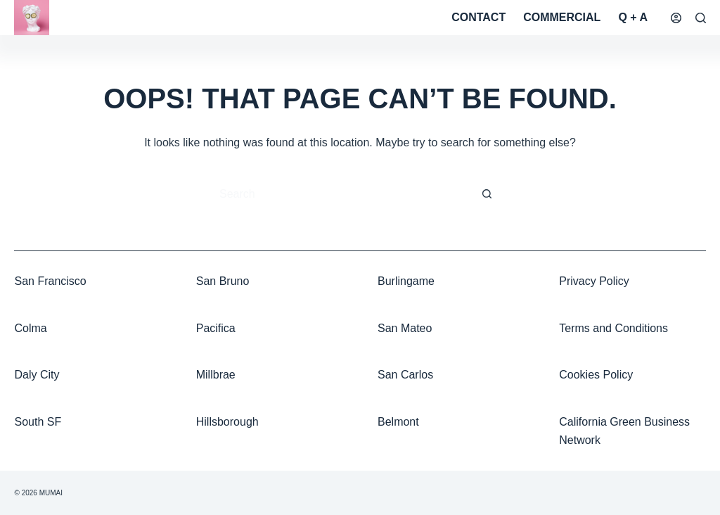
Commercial (561, 17)
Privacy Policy (594, 281)
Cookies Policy (596, 375)
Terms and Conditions (613, 328)
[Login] (676, 18)
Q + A (633, 17)
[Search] (700, 18)
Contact (478, 17)
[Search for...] (345, 194)
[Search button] (486, 194)
